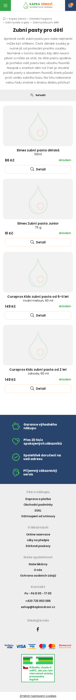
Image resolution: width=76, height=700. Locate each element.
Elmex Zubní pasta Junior (38, 225)
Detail (38, 169)
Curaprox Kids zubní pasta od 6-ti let (38, 298)
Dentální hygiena (41, 18)
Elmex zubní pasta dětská (38, 152)
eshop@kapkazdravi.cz (38, 607)
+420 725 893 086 (38, 601)
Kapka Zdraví (17, 18)
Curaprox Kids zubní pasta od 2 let (38, 371)
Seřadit (38, 95)
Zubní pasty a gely (17, 22)
